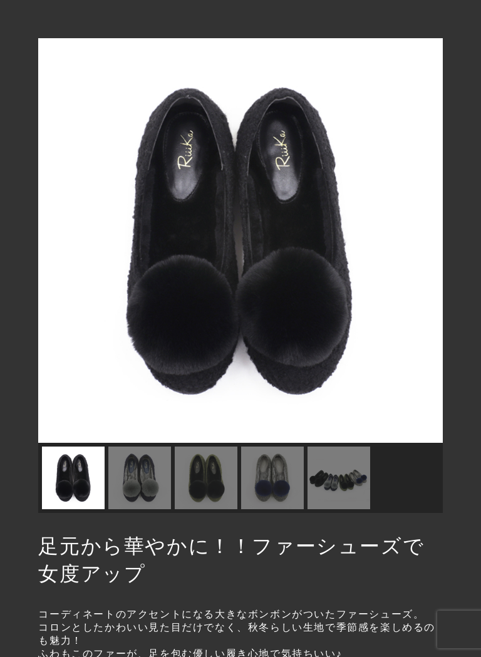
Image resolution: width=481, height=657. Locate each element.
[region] (240, 275)
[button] (58, 240)
